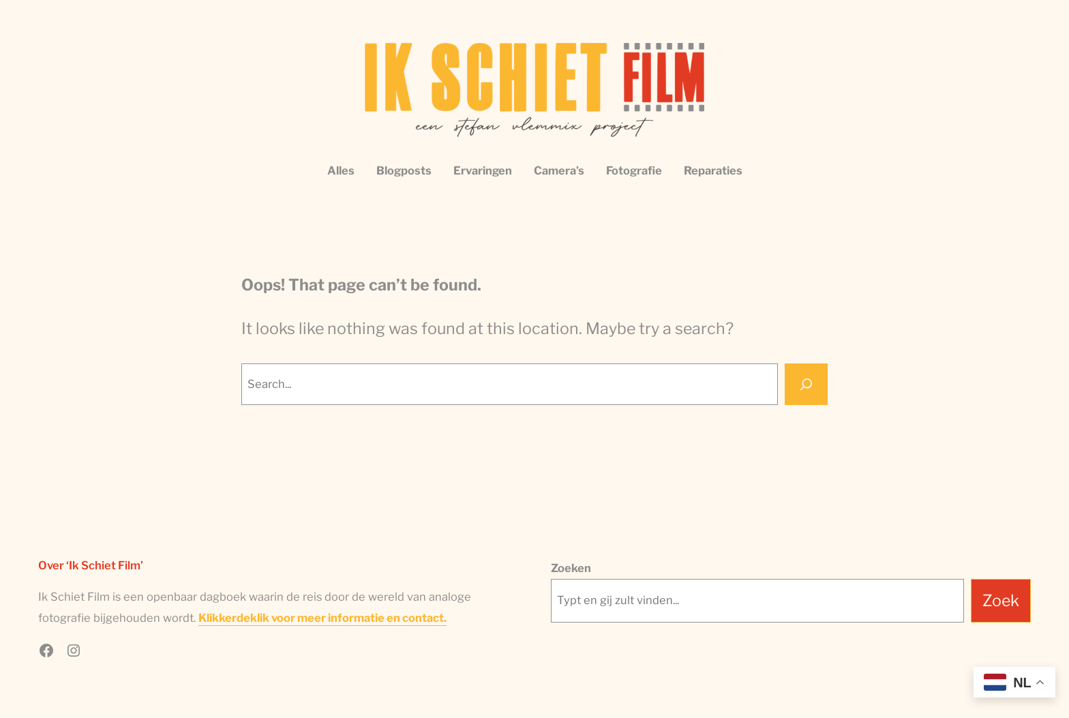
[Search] (806, 384)
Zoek (1000, 600)
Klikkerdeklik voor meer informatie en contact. (322, 618)
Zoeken (571, 568)
